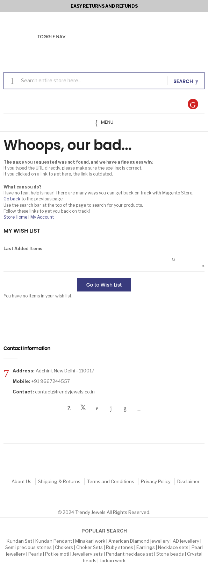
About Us (21, 481)
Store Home (15, 217)
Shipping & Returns (59, 481)
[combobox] (91, 81)
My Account (42, 217)
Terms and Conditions (110, 481)
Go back (11, 198)
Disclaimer (188, 481)
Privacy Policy (156, 481)
